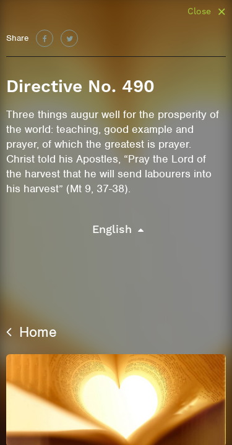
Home (31, 332)
